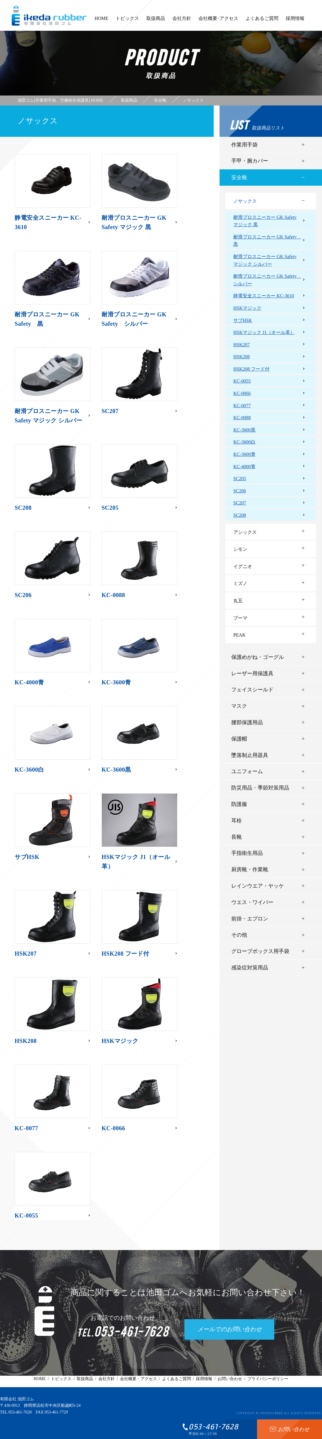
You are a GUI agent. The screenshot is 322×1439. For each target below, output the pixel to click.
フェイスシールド (252, 690)
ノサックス (245, 201)
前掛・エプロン (249, 919)
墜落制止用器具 (249, 755)
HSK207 (241, 344)
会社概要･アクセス (218, 21)
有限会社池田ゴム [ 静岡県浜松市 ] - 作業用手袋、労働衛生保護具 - (49, 16)
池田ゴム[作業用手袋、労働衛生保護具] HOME (60, 100)
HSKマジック (247, 308)
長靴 (236, 837)
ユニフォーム (247, 771)
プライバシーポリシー (267, 1379)
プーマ (240, 618)
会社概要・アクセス (138, 1379)
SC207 (239, 502)
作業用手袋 (244, 145)
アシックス (245, 532)
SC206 (239, 490)
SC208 (239, 515)
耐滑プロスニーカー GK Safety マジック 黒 (265, 221)
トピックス (127, 21)
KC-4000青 (244, 466)
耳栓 (236, 820)
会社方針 (181, 21)
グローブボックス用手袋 (260, 951)
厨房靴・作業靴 (249, 869)
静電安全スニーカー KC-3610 (263, 295)
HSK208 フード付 (251, 368)
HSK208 (241, 356)
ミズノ (240, 583)
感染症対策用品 (249, 968)
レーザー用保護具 (252, 673)
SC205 (239, 478)
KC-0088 (242, 417)
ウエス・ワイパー (252, 902)
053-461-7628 (20, 1412)
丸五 (238, 600)
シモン (240, 549)
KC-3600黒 (244, 429)
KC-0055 (242, 380)
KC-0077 (242, 405)
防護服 (239, 804)
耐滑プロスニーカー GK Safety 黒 (267, 240)
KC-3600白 (244, 441)
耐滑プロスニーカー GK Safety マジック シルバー (265, 260)
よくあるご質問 (262, 21)
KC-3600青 (244, 454)
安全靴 (239, 177)
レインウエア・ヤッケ (257, 886)
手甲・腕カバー (249, 161)
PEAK (239, 634)
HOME (101, 21)
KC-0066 (242, 393)
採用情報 (295, 21)
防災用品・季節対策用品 (260, 788)
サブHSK (242, 320)
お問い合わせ (229, 1379)
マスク (239, 706)
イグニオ (242, 566)
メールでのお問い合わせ (229, 1329)
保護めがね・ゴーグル (257, 657)
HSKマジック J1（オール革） (264, 332)
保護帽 (239, 739)
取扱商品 (155, 21)
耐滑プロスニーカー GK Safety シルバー (267, 280)
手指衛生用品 (247, 853)
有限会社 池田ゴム (17, 1399)
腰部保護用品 (247, 722)
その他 (239, 935)
